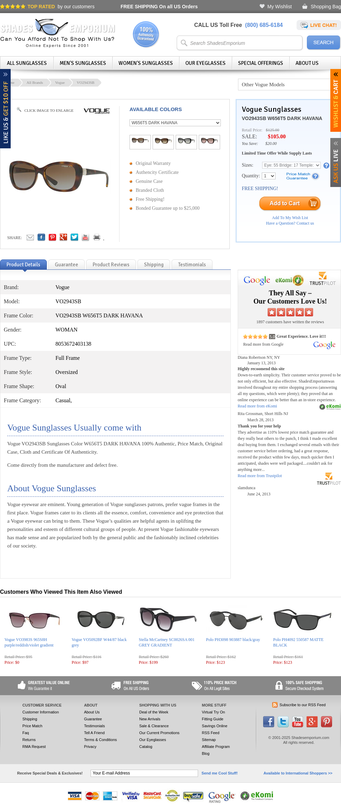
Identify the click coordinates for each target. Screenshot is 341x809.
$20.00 (271, 143)
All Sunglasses (27, 63)
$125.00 (272, 130)
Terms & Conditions (100, 740)
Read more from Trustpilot (260, 475)
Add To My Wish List (290, 217)
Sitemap (209, 740)
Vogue (60, 82)
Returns (29, 740)
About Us (307, 63)
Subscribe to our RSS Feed (303, 705)
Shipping (29, 719)
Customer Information (40, 712)
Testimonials (94, 726)
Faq (25, 733)
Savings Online (214, 726)
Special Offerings (260, 63)
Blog (205, 753)
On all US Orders (159, 6)
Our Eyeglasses (205, 63)
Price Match (32, 726)
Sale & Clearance (154, 726)
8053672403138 (73, 344)
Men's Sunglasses (83, 63)
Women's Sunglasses (145, 63)
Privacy (90, 746)
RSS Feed (210, 733)
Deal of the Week (153, 712)
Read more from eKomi (257, 406)
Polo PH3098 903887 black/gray (233, 639)
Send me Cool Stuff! (220, 773)
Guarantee (93, 719)
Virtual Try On (213, 712)
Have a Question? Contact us (290, 223)
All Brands (35, 82)
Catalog (145, 746)
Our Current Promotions (159, 733)
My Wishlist (279, 6)
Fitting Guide (212, 719)
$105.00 (277, 136)
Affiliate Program (216, 746)
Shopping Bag (326, 6)
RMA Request (34, 746)
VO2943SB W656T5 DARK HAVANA (282, 118)
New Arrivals (149, 719)
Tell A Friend (94, 733)
